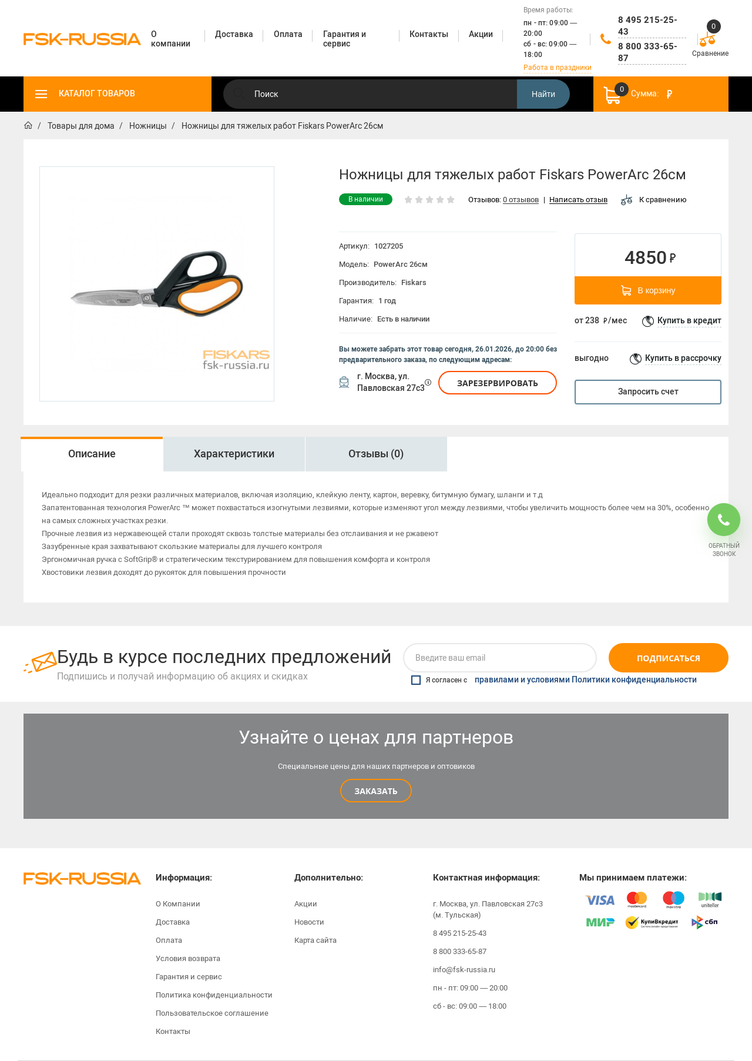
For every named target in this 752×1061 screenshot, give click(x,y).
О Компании (178, 903)
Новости (309, 922)
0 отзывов (521, 200)
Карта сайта (315, 940)
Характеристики (234, 453)
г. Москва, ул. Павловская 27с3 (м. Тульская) (488, 909)
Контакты (173, 1031)
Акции (305, 903)
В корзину (648, 290)
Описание (92, 453)
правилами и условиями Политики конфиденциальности (586, 680)
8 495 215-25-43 (647, 26)
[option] (92, 454)
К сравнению (654, 199)
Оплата (169, 940)
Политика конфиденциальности (214, 994)
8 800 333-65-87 (647, 52)
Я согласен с (554, 680)
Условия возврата (188, 958)
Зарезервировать (497, 383)
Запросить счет (648, 392)
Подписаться (668, 658)
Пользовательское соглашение (212, 1013)
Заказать (376, 790)
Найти (543, 94)
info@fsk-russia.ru (464, 969)
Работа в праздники (557, 67)
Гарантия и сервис (189, 976)
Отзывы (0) (376, 453)
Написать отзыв (578, 200)
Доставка (173, 922)
